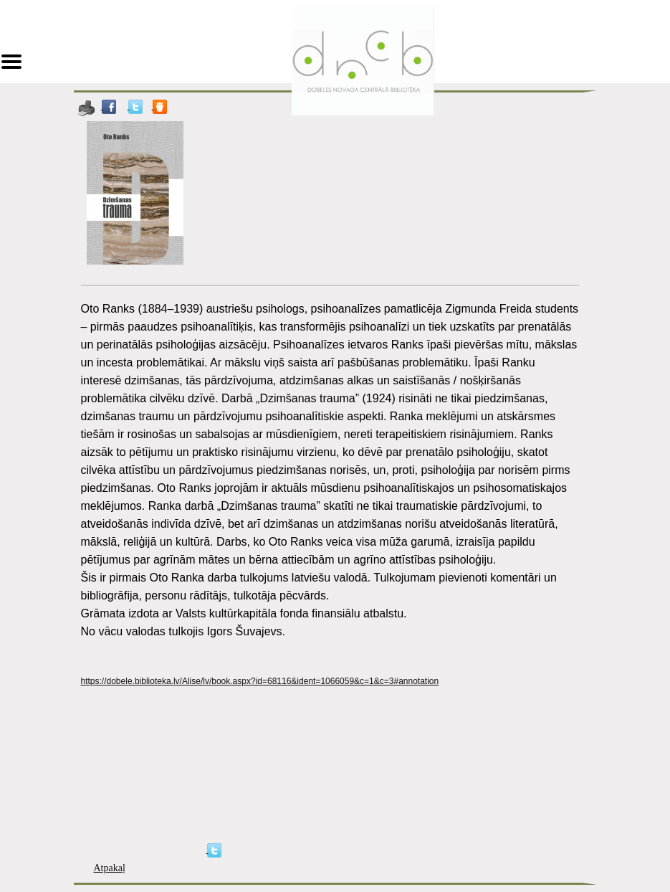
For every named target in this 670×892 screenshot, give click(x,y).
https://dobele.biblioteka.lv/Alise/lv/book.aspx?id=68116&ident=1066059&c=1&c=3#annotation (260, 681)
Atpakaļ (109, 868)
